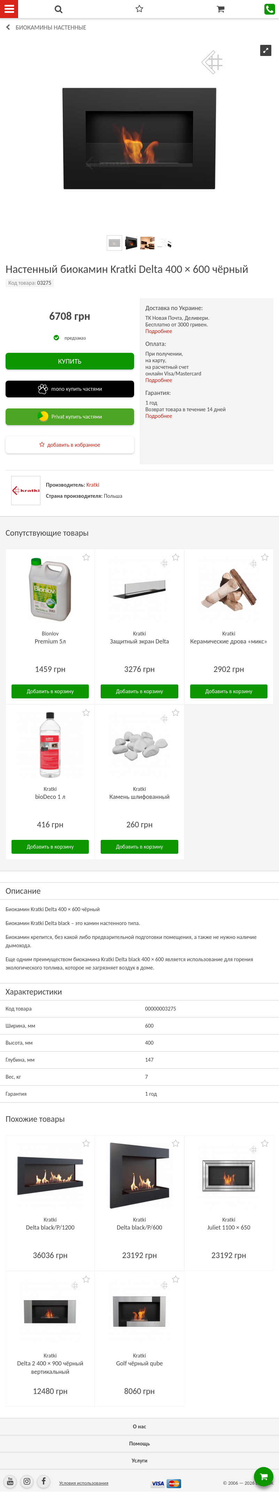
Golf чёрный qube (139, 1363)
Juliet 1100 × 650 (228, 1227)
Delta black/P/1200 (50, 1227)
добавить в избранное (73, 444)
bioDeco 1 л (50, 797)
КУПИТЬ (70, 361)
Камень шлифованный (139, 797)
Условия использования (83, 1483)
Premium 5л (50, 641)
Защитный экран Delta (139, 641)
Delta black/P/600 (139, 1227)
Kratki (92, 484)
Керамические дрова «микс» (228, 641)
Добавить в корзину (50, 691)
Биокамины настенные (51, 27)
